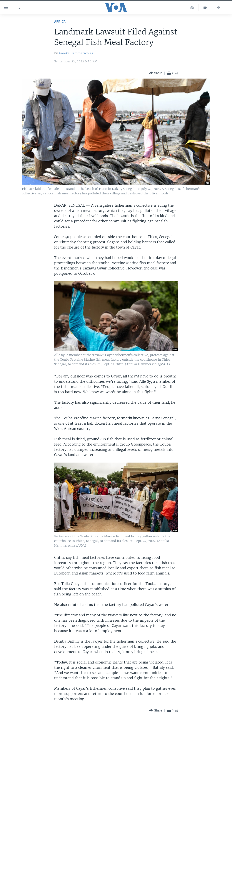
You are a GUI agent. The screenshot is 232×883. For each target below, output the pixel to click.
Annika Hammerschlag (76, 53)
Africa (60, 22)
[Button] (155, 73)
